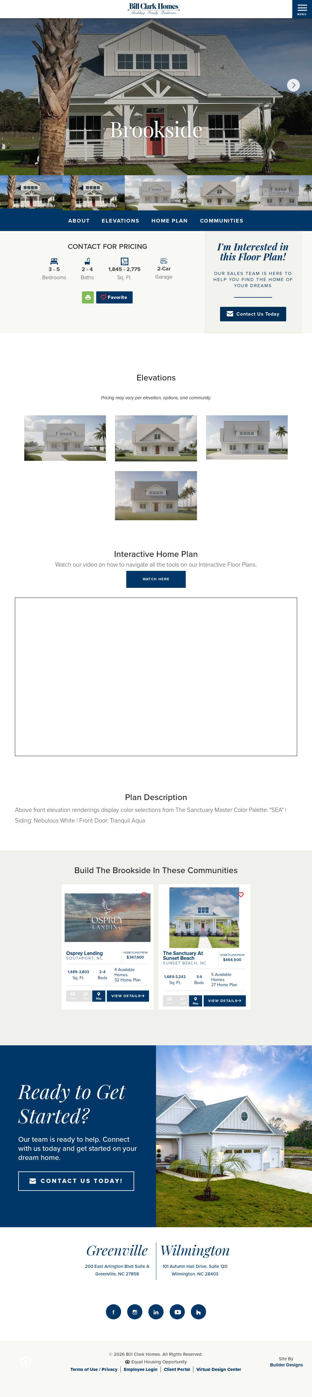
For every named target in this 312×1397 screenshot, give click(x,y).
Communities (222, 220)
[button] (293, 85)
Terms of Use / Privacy (93, 1365)
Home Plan (169, 220)
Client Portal (177, 1365)
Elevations (120, 220)
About (79, 220)
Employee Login (141, 1365)
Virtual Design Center (218, 1365)
